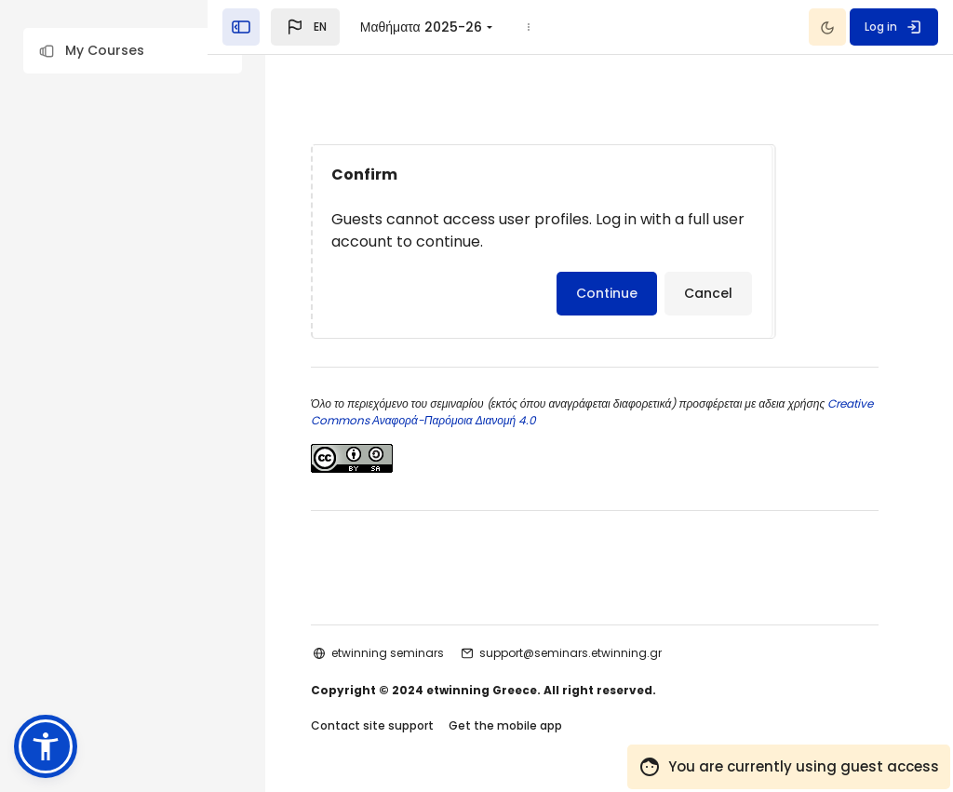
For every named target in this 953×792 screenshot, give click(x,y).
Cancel (737, 293)
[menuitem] (586, 27)
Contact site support (401, 725)
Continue (635, 293)
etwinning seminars (416, 653)
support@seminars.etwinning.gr (599, 653)
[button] (132, 51)
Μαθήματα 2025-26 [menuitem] (478, 27)
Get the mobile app (534, 725)
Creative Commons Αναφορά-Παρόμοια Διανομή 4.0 (478, 420)
